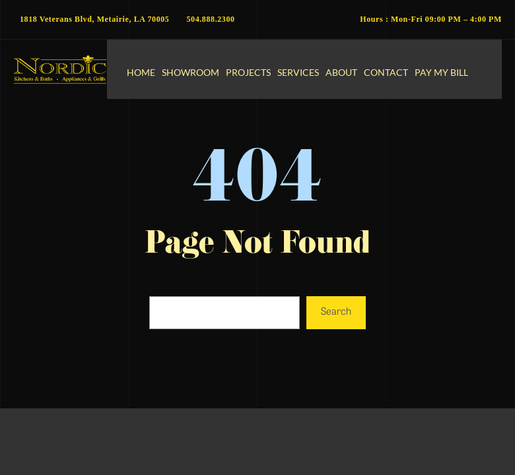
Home (141, 72)
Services (298, 72)
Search (336, 312)
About (341, 72)
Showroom (190, 72)
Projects (248, 72)
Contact (386, 72)
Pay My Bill (441, 72)
